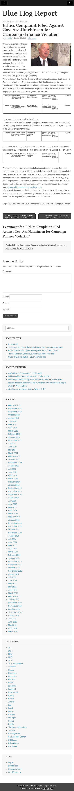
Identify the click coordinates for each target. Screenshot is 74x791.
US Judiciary (13, 743)
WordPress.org (14, 772)
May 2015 (12, 507)
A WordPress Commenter (18, 373)
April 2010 (12, 628)
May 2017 (12, 450)
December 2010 (15, 603)
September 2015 (15, 494)
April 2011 (12, 590)
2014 (10, 651)
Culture (11, 670)
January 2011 (14, 600)
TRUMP (11, 730)
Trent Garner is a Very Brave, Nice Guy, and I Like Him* (31, 354)
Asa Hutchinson (47, 204)
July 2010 (12, 619)
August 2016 (13, 466)
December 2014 (15, 523)
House (11, 698)
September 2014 (15, 533)
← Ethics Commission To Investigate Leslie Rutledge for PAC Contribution (18, 216)
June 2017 (12, 447)
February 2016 (14, 482)
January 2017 (14, 459)
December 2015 (15, 488)
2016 (10, 654)
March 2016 (13, 479)
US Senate (12, 746)
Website (6, 310)
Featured (12, 689)
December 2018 (15, 408)
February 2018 (14, 434)
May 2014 (12, 545)
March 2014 (13, 552)
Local (10, 708)
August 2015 (13, 498)
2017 (10, 657)
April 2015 (12, 510)
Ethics (17, 22)
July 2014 (12, 539)
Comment (7, 271)
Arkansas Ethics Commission (28, 204)
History (11, 695)
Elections (12, 679)
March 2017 (13, 453)
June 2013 (12, 580)
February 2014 (14, 555)
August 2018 (13, 418)
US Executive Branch (17, 737)
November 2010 (15, 606)
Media (10, 711)
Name (6, 297)
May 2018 (12, 424)
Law (10, 705)
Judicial (11, 702)
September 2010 (15, 612)
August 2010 (13, 615)
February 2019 (14, 405)
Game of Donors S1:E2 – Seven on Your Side (27, 357)
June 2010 (12, 622)
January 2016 (14, 485)
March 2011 (13, 593)
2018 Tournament (15, 664)
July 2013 (12, 577)
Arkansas (10, 22)
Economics (12, 673)
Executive (24, 22)
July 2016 (12, 469)
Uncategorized (14, 734)
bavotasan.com (48, 788)
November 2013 (15, 564)
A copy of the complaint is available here (25, 187)
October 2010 (14, 609)
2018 (4, 22)
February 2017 (14, 456)
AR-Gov (12, 204)
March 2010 (13, 631)
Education (12, 676)
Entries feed (13, 766)
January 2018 (14, 437)
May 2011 (12, 587)
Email (6, 303)
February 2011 (14, 596)
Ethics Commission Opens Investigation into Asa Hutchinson (33, 350)
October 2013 (14, 568)
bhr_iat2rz (8, 38)
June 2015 (12, 504)
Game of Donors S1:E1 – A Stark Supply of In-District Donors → (57, 216)
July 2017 (12, 443)
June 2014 (12, 542)
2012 (10, 648)
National (11, 715)
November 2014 (15, 526)
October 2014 (14, 529)
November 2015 (15, 491)
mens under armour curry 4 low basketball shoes (28, 379)
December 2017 (15, 440)
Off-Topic (12, 718)
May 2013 (12, 584)
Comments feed (14, 769)
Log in (10, 762)
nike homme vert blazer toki (19, 389)
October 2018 (14, 415)
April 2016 (12, 475)
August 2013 (13, 574)
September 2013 (15, 571)
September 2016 (15, 463)
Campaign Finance (63, 204)
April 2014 (12, 549)
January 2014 (14, 558)
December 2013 (15, 561)
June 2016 (12, 472)
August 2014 (13, 536)
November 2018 (15, 412)
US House (12, 740)
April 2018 (12, 428)
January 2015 (14, 520)
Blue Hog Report (30, 13)
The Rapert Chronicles (17, 727)
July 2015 (12, 501)
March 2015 (13, 514)
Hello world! (13, 344)
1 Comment (32, 38)
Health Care (13, 692)
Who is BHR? (45, 376)
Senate (11, 721)
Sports (11, 724)
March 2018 (13, 431)
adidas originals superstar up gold (22, 376)
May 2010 (12, 625)
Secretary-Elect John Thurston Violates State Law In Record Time (35, 347)
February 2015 (14, 517)
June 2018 (12, 421)
